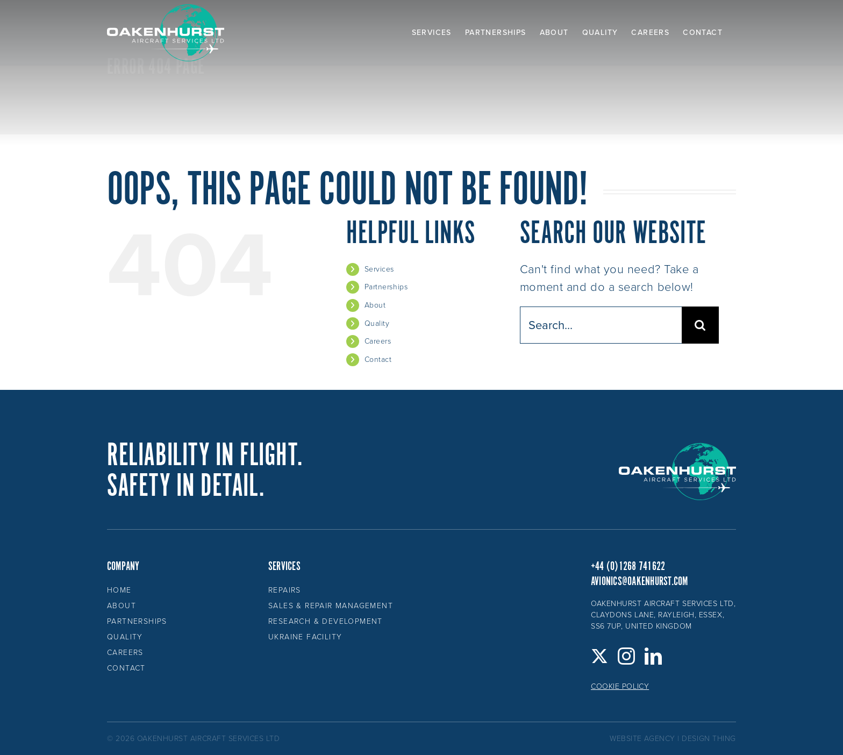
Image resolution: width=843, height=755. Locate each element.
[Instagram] (626, 656)
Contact (378, 359)
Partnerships (386, 287)
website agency (642, 738)
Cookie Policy (620, 686)
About (375, 305)
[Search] (700, 325)
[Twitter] (600, 656)
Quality (377, 323)
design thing (709, 738)
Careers (378, 341)
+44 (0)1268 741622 (628, 566)
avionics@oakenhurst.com (639, 581)
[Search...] (601, 325)
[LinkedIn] (653, 656)
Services (379, 269)
